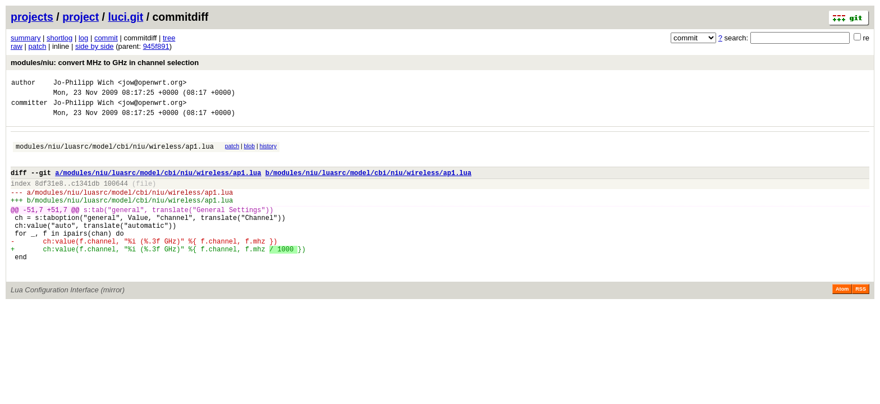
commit (106, 38)
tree (169, 38)
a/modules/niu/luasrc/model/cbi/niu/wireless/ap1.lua (158, 184)
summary (25, 38)
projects (32, 17)
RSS (860, 321)
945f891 (156, 46)
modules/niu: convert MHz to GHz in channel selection (105, 62)
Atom (842, 321)
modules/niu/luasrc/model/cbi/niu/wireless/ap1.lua (115, 154)
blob (249, 153)
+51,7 (57, 228)
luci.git (125, 17)
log (83, 38)
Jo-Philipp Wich (83, 84)
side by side (94, 46)
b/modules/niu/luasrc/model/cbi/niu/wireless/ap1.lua (368, 184)
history (267, 153)
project (80, 17)
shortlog (59, 38)
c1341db (85, 196)
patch (38, 46)
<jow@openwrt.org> (152, 84)
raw (16, 46)
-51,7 (33, 228)
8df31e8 (49, 196)
